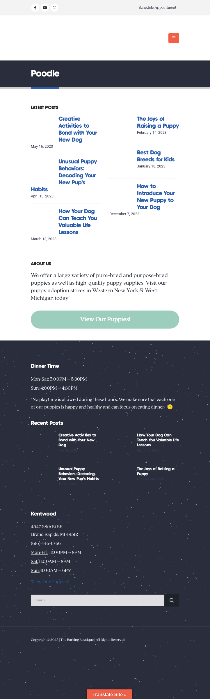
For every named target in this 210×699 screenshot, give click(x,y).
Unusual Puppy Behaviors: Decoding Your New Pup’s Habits (64, 175)
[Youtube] (45, 7)
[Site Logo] (49, 38)
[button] (173, 38)
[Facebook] (35, 7)
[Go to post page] (43, 128)
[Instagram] (54, 7)
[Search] (172, 600)
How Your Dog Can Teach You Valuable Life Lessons (158, 440)
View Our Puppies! (105, 319)
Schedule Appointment (157, 7)
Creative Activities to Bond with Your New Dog (77, 440)
